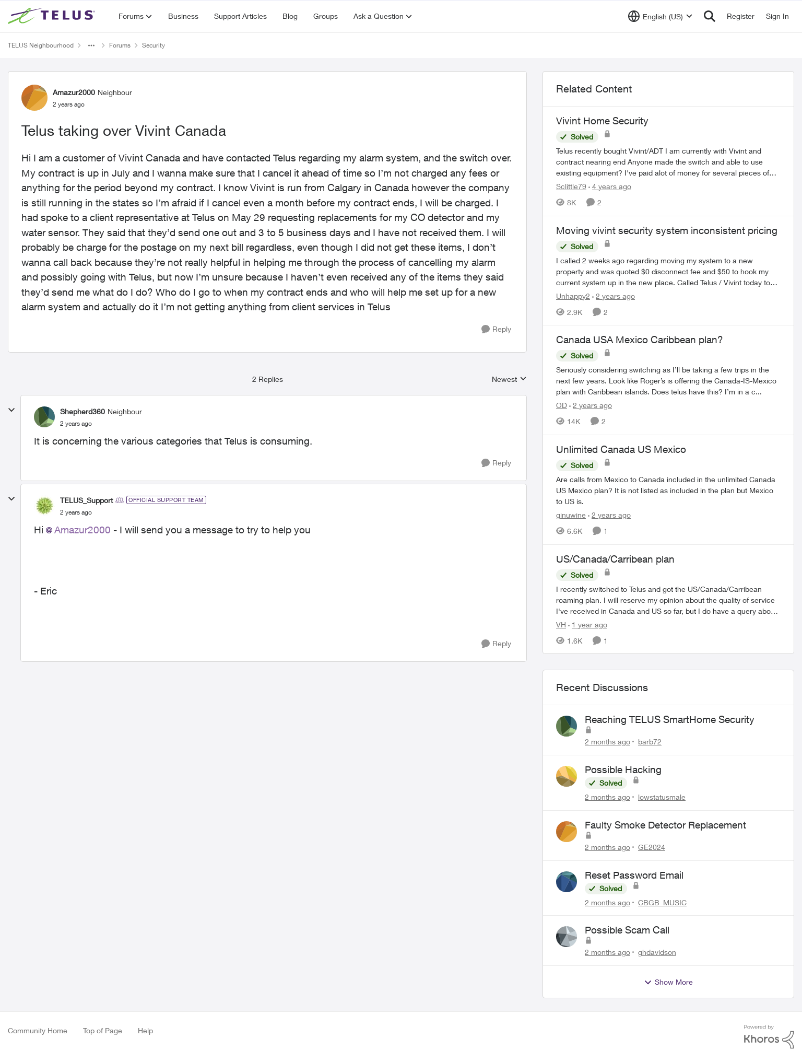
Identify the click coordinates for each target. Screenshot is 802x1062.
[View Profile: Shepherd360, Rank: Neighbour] (44, 416)
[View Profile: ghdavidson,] (566, 936)
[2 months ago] (607, 741)
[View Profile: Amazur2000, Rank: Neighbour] (34, 98)
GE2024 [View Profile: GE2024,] (651, 847)
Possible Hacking (623, 769)
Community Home (37, 1030)
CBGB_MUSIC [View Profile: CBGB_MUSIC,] (662, 901)
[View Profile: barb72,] (566, 726)
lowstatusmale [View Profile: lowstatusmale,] (662, 796)
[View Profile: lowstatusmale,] (566, 776)
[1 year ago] (587, 623)
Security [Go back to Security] (153, 45)
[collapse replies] (11, 410)
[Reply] (496, 329)
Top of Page (102, 1030)
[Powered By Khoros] (769, 1037)
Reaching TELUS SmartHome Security (669, 719)
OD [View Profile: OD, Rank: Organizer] (561, 405)
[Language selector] (660, 16)
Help (145, 1030)
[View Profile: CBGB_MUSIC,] (566, 881)
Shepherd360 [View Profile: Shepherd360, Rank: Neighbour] (82, 411)
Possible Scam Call (627, 930)
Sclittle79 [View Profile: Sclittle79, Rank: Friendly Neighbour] (571, 186)
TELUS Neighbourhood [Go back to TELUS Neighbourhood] (41, 45)
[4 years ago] (609, 186)
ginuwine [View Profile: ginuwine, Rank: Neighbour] (571, 514)
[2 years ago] (613, 295)
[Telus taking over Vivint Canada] (76, 423)
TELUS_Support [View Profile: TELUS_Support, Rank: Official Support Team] (86, 500)
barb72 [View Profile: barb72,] (650, 741)
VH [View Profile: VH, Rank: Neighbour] (561, 624)
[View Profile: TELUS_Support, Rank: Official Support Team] (44, 505)
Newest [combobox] (509, 379)
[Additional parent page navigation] (91, 45)
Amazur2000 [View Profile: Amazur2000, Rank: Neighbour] (74, 92)
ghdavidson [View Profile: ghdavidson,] (657, 952)
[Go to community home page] (53, 16)
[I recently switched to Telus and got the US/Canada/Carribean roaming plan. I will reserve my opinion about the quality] (668, 599)
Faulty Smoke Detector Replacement (665, 825)
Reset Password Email (634, 875)
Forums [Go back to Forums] (120, 45)
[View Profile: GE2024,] (566, 831)
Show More (668, 982)
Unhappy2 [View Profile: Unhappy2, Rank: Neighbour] (573, 295)
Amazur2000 (82, 529)
